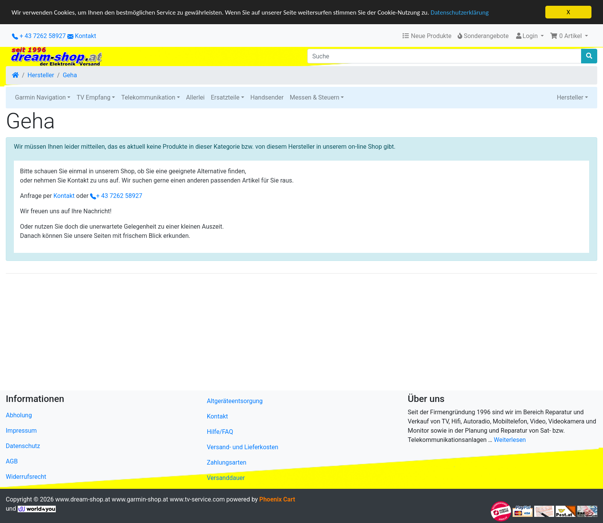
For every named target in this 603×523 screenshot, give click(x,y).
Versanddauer (226, 477)
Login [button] (527, 36)
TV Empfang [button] (93, 97)
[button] (569, 36)
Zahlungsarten (227, 462)
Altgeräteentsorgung (235, 401)
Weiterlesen (510, 439)
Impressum (21, 430)
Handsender (266, 97)
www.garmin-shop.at (140, 499)
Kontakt (85, 36)
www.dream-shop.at (82, 499)
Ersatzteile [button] (225, 97)
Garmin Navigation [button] (40, 97)
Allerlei (195, 97)
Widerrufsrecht (26, 476)
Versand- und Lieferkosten (242, 447)
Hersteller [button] (570, 97)
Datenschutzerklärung (460, 12)
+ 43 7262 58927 (39, 36)
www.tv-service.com (197, 499)
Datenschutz (23, 446)
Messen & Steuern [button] (314, 97)
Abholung (19, 415)
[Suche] (444, 56)
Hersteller (41, 75)
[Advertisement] (236, 333)
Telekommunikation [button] (148, 97)
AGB (12, 461)
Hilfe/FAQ (220, 431)
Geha (70, 75)
